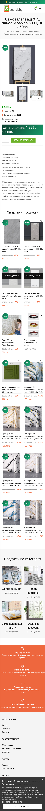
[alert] (22, 794)
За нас (4, 725)
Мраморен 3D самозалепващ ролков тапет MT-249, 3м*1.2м (11, 530)
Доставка (6, 729)
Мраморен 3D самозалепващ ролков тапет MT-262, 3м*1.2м (33, 530)
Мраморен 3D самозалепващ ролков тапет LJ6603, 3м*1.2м (33, 436)
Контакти (5, 732)
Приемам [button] (22, 806)
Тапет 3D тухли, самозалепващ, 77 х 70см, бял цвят (10, 342)
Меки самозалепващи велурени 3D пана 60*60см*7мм (11, 389)
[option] (8, 94)
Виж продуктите (11, 593)
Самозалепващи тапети (30, 32)
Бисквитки (6, 752)
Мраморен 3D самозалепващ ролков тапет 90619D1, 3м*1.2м (11, 436)
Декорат (9, 32)
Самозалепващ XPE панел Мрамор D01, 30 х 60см (11, 249)
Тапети (17, 32)
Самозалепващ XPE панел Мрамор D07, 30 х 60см (11, 296)
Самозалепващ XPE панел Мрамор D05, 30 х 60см (33, 249)
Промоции (6, 765)
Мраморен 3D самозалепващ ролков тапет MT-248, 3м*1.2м (33, 483)
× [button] (42, 780)
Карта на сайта (8, 768)
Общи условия (7, 745)
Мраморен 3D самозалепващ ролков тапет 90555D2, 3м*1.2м (33, 389)
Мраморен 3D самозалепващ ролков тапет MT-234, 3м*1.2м (11, 483)
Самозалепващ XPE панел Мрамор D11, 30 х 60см (33, 296)
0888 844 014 (10, 121)
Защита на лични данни (11, 748)
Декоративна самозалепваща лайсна (30, 342)
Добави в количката (23, 140)
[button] (22, 802)
